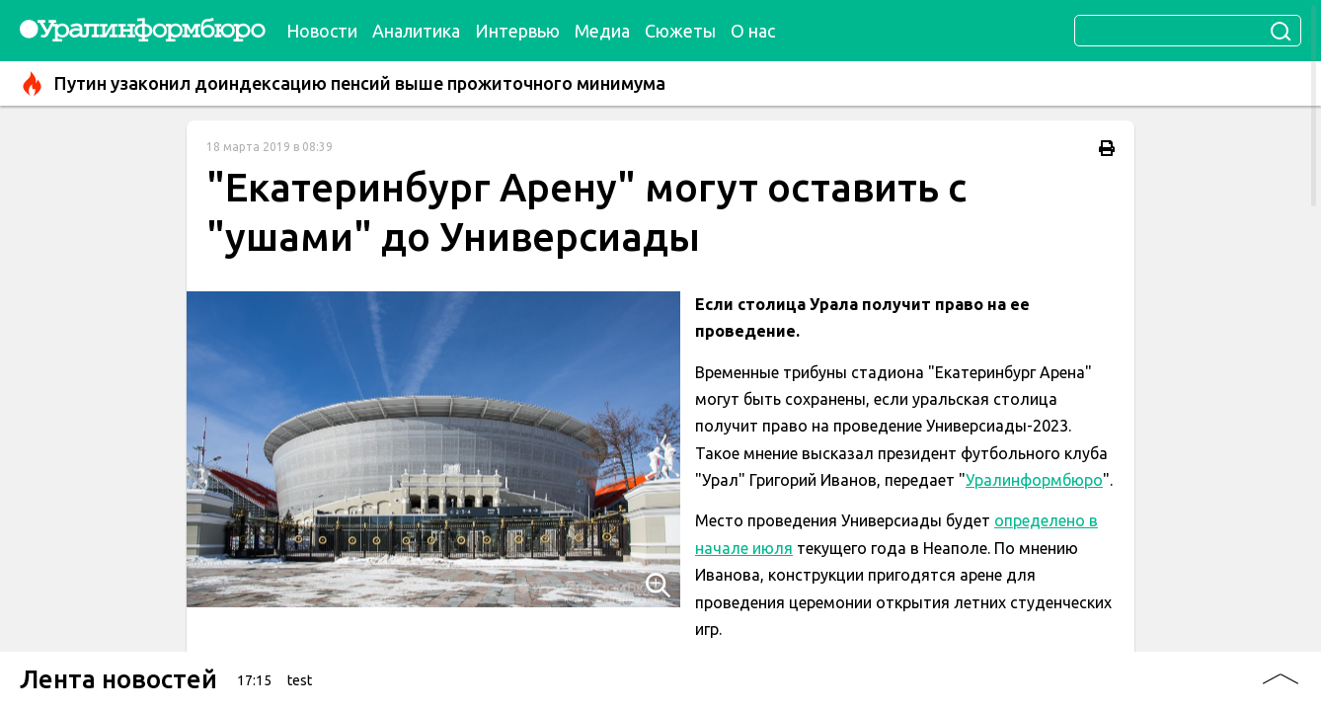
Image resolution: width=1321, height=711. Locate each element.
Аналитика (416, 30)
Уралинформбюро (1034, 480)
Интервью (517, 30)
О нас (753, 30)
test (299, 680)
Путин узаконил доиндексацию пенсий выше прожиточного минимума (342, 83)
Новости (321, 30)
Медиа (602, 30)
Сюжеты (680, 30)
